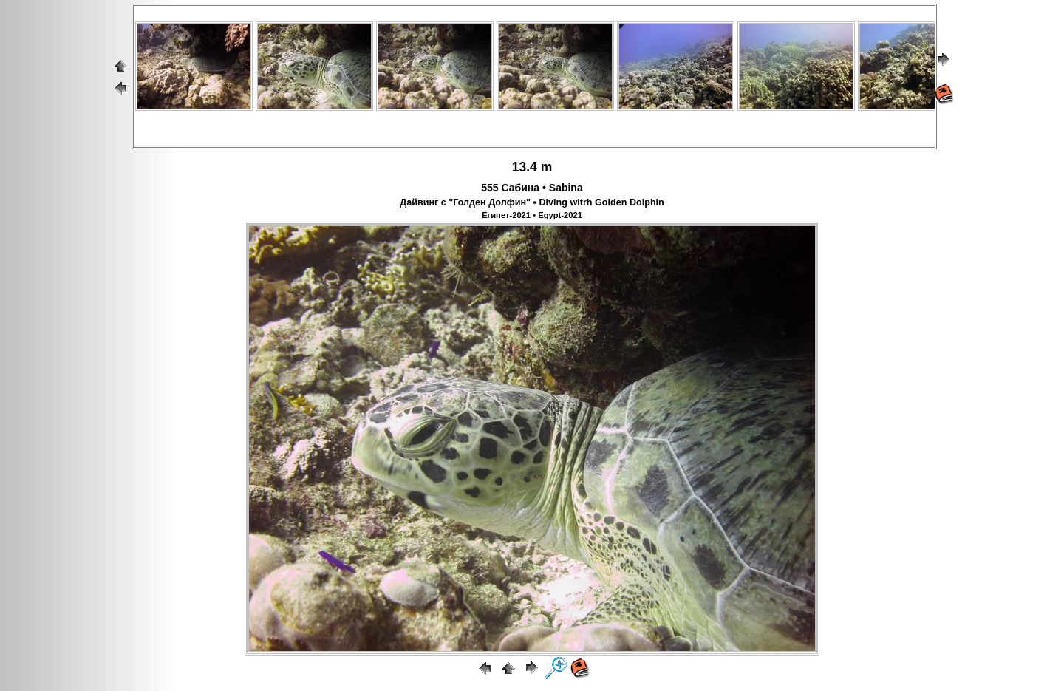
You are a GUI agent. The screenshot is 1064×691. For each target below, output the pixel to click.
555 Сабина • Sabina (531, 188)
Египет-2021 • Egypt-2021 (532, 215)
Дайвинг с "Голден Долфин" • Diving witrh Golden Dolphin (532, 202)
